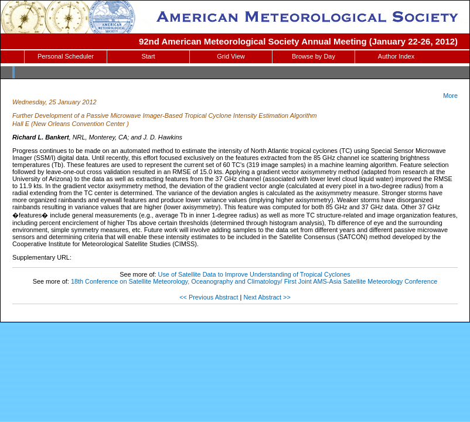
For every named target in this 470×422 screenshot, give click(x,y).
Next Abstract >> (266, 297)
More (450, 95)
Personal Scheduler (66, 56)
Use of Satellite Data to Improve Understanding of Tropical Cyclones (254, 274)
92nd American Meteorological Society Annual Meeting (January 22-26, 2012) (298, 41)
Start (148, 56)
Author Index (396, 56)
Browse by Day (313, 56)
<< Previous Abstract (208, 297)
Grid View (230, 56)
